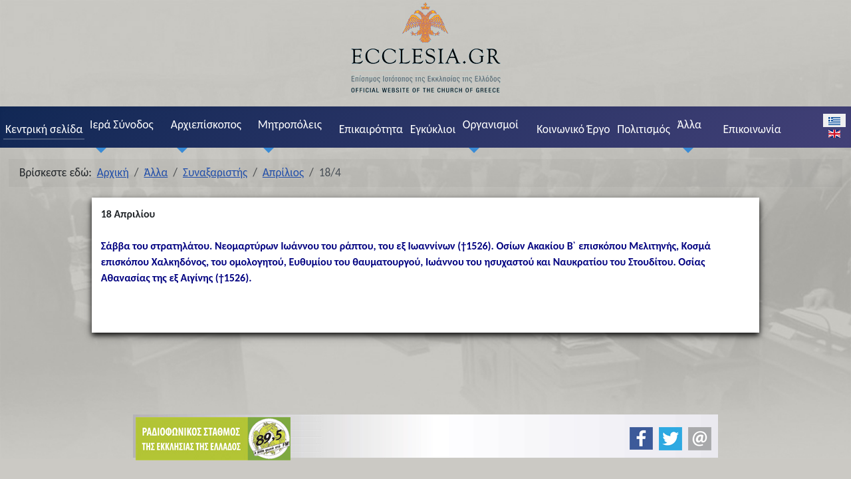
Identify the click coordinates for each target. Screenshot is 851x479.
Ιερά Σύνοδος (122, 124)
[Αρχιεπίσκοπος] (179, 150)
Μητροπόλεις (290, 124)
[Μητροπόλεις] (266, 150)
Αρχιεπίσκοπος (206, 124)
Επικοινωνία (752, 129)
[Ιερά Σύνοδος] (98, 150)
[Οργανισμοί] (471, 150)
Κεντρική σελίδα (43, 129)
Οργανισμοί (491, 124)
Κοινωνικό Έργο (573, 129)
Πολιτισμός (643, 129)
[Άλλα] (685, 150)
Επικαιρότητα (371, 129)
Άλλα (689, 124)
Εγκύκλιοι (433, 129)
